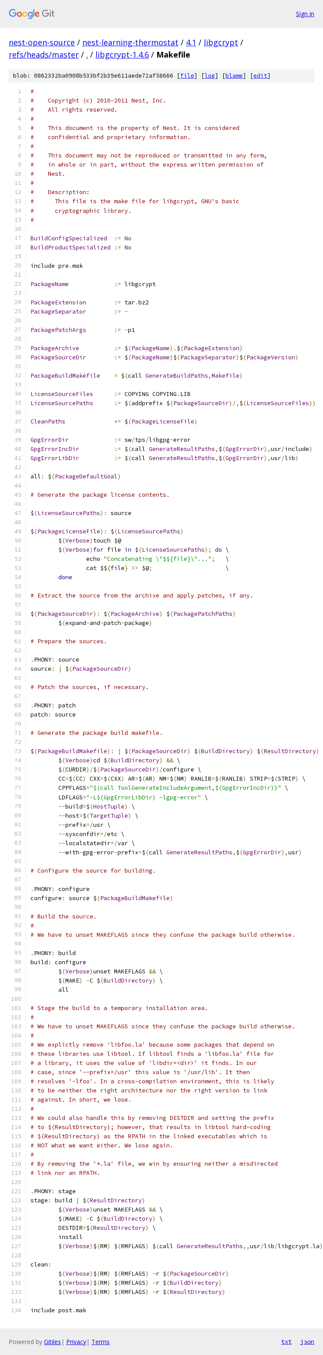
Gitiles (52, 1342)
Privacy (76, 1342)
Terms (100, 1342)
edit (260, 75)
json (307, 1341)
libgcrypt (221, 42)
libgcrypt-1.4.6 (122, 54)
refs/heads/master (44, 54)
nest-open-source (42, 42)
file (187, 75)
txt (286, 1341)
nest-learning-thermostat (130, 42)
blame (234, 75)
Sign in (305, 14)
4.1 (191, 42)
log (210, 75)
